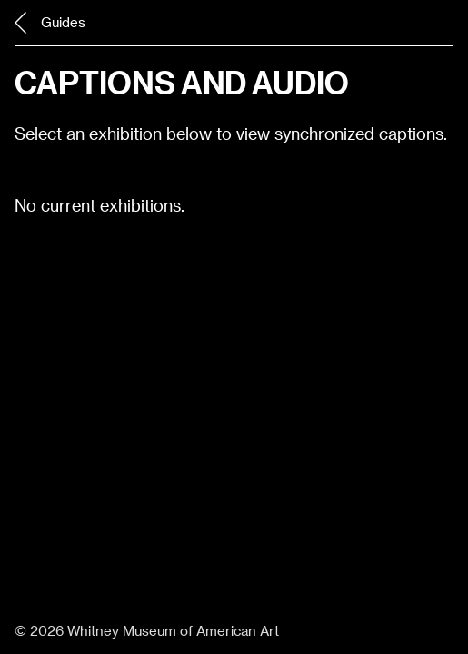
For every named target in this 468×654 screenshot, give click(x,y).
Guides (50, 23)
